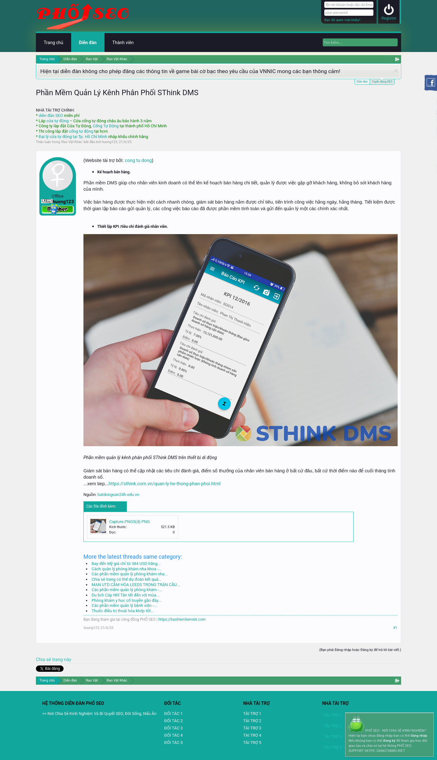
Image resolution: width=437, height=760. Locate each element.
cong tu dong (138, 160)
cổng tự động (81, 131)
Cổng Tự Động (105, 126)
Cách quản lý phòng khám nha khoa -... (127, 569)
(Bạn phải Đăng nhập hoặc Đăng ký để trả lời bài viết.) (360, 650)
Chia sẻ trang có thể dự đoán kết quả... (127, 579)
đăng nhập (419, 736)
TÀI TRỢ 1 (252, 713)
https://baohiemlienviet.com (182, 619)
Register (388, 18)
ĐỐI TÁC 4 (173, 735)
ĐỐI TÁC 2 (173, 720)
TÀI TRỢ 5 (252, 742)
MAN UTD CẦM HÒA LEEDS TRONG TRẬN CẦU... (136, 584)
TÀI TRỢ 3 (252, 728)
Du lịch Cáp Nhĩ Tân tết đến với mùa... (125, 595)
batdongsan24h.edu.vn (118, 494)
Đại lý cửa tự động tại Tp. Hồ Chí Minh (73, 136)
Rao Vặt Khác (72, 142)
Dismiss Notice (396, 70)
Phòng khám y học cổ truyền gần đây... (127, 600)
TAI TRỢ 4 (252, 735)
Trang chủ (53, 42)
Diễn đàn (362, 81)
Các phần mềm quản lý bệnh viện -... (124, 605)
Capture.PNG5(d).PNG (129, 521)
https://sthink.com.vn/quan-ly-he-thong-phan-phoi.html (164, 484)
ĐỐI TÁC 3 (173, 728)
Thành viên (123, 42)
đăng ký (389, 741)
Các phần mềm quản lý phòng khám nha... (130, 574)
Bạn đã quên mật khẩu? (342, 20)
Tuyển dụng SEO (382, 81)
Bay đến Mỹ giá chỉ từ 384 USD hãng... (126, 563)
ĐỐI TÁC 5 (173, 742)
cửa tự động (57, 120)
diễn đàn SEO (51, 115)
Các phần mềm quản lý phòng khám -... (127, 589)
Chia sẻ (44, 659)
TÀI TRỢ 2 (252, 720)
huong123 (109, 142)
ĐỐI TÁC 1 (173, 713)
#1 (395, 628)
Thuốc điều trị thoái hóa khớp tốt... (123, 610)
